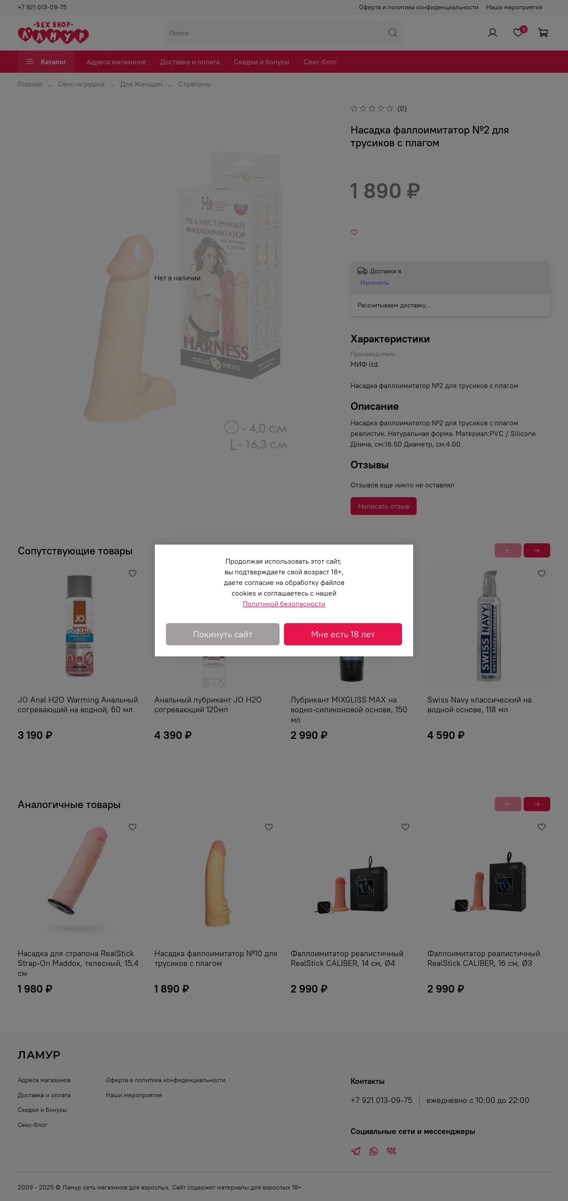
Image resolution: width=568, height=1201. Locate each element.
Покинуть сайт (222, 634)
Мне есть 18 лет (343, 634)
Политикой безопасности (284, 603)
